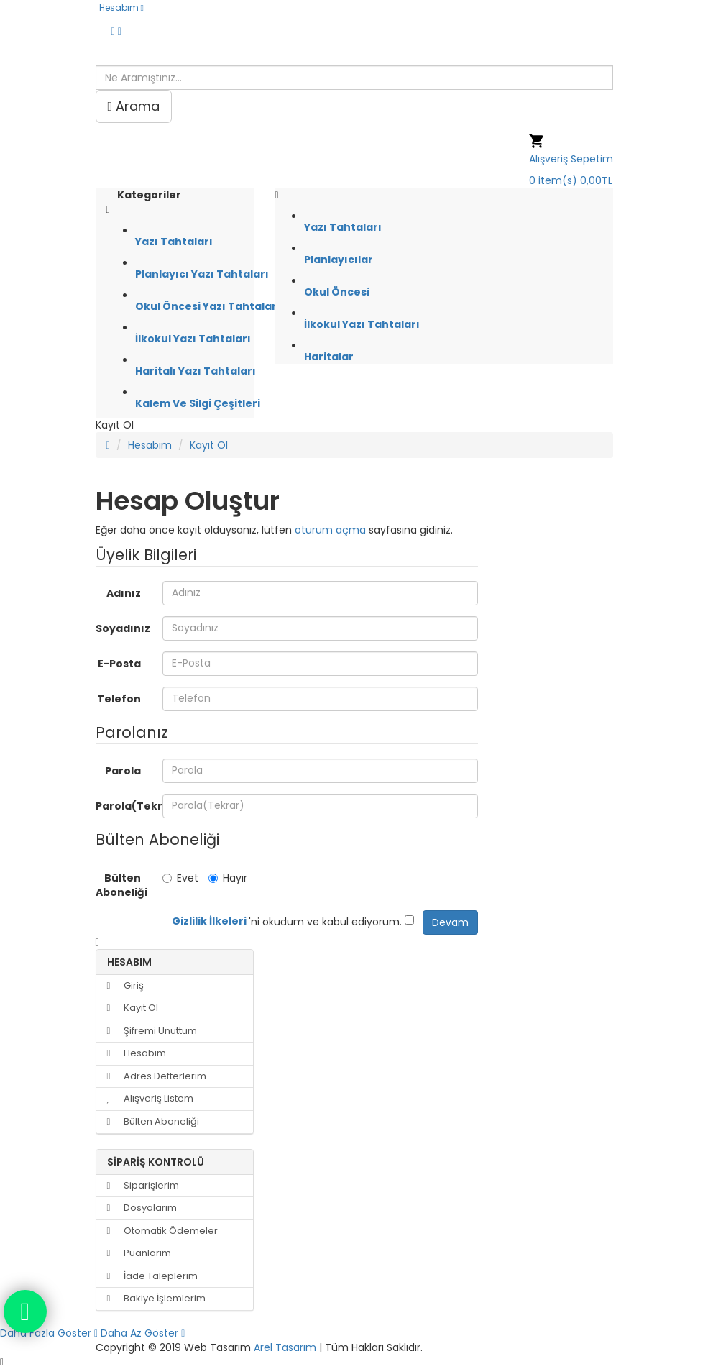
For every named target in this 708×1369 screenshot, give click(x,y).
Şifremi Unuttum (152, 1031)
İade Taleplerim (152, 1276)
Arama (134, 106)
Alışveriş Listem (150, 1098)
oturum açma (330, 530)
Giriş (125, 985)
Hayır (227, 878)
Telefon (119, 699)
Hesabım (150, 445)
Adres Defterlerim (156, 1076)
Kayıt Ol (209, 445)
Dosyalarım (142, 1207)
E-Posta (119, 663)
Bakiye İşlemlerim (156, 1298)
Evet (180, 878)
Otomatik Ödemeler (162, 1230)
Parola (123, 771)
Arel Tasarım (285, 1347)
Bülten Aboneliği (121, 885)
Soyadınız (123, 628)
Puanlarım (139, 1253)
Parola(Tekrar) (124, 806)
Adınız (123, 593)
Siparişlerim (143, 1185)
